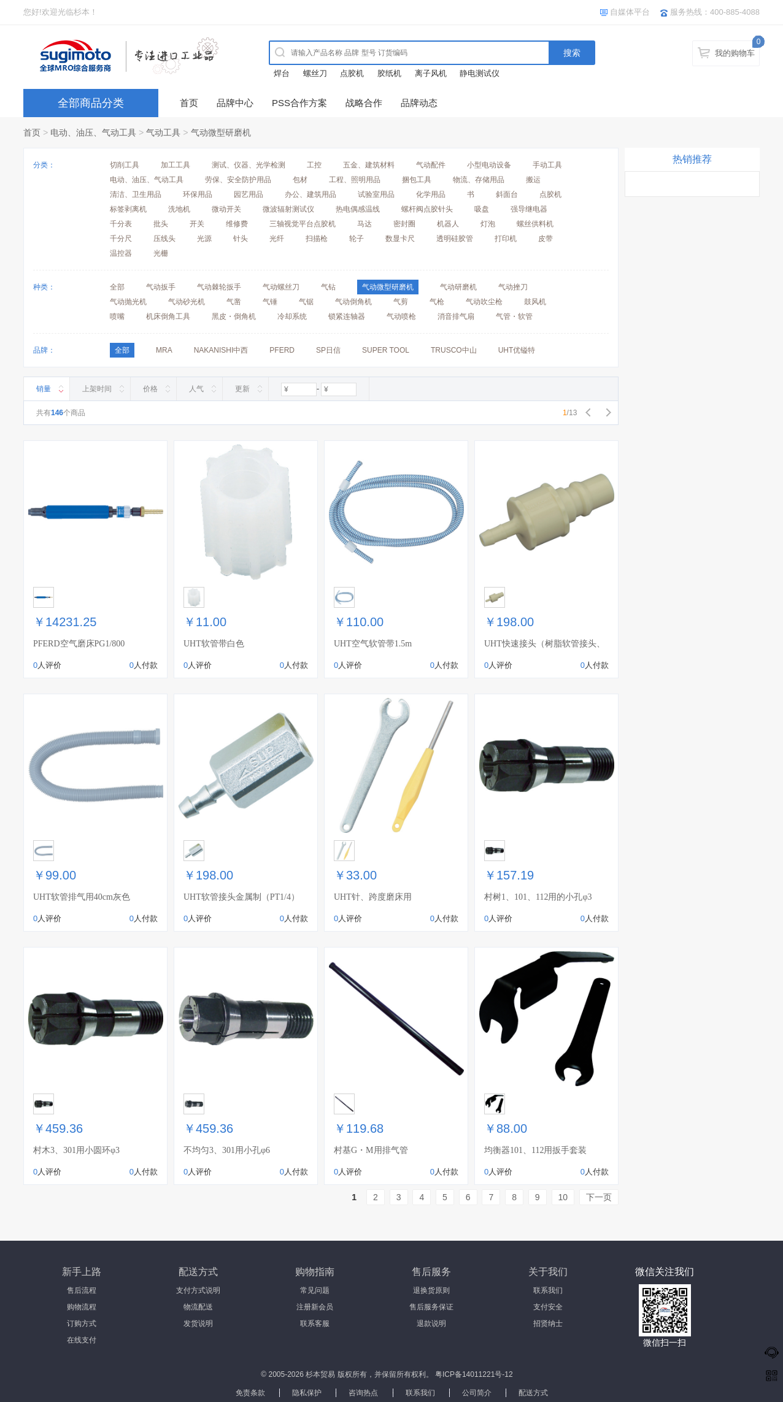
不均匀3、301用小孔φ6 (226, 1150)
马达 (364, 224)
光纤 (276, 238)
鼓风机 (535, 301)
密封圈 (404, 224)
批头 (160, 224)
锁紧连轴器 (346, 316)
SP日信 (328, 350)
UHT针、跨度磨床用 (373, 897)
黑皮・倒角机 (234, 316)
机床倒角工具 (168, 316)
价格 (150, 389)
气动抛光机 (128, 301)
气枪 (437, 301)
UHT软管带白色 (213, 643)
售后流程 (81, 1290)
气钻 (328, 287)
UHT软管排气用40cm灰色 (81, 897)
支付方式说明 (198, 1290)
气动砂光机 (186, 301)
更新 (242, 389)
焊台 (282, 73)
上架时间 (97, 389)
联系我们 (548, 1290)
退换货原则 (431, 1290)
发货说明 (198, 1323)
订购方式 (81, 1323)
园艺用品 (248, 194)
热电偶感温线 (358, 209)
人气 (196, 389)
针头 (240, 238)
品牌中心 (235, 103)
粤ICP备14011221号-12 (474, 1374)
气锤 (270, 301)
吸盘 (481, 209)
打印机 (506, 238)
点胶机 (352, 73)
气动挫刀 (513, 287)
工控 (314, 165)
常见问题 (315, 1290)
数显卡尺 (400, 238)
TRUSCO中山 (454, 350)
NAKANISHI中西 (221, 350)
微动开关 (226, 209)
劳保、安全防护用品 (238, 179)
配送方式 (533, 1393)
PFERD (282, 350)
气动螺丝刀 (281, 287)
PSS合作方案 (299, 103)
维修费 (237, 224)
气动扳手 (161, 287)
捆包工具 (416, 179)
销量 (43, 389)
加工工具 (175, 165)
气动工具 (163, 132)
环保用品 (197, 194)
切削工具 (124, 165)
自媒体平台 (630, 12)
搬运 (533, 179)
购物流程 (81, 1307)
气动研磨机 (458, 287)
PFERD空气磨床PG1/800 (79, 643)
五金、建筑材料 (369, 165)
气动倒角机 (353, 301)
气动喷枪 (401, 316)
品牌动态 (419, 103)
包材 (300, 179)
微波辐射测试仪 (288, 209)
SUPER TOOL (385, 350)
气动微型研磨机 (221, 132)
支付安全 (548, 1307)
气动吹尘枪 (484, 301)
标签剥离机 (128, 209)
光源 (204, 238)
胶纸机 (389, 73)
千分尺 (121, 238)
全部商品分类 (91, 103)
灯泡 (487, 224)
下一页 (599, 1197)
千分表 (121, 224)
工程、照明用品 (354, 179)
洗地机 (179, 209)
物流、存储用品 (478, 179)
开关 (197, 224)
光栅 (160, 253)
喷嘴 (117, 316)
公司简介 (477, 1393)
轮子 (356, 238)
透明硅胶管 (454, 238)
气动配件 (431, 165)
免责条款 (250, 1393)
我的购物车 (735, 53)
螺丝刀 (315, 73)
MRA (164, 350)
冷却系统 (292, 316)
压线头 (164, 238)
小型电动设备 (489, 165)
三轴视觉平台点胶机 (302, 224)
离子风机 (431, 73)
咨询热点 (363, 1393)
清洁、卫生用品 (135, 194)
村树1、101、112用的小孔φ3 (538, 897)
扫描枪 (317, 238)
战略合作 (363, 103)
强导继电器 (529, 209)
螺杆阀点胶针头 (427, 209)
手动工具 (547, 165)
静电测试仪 (480, 73)
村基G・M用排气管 (371, 1150)
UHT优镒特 (517, 350)
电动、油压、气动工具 (93, 132)
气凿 (233, 301)
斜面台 (507, 194)
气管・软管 (514, 316)
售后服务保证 (431, 1307)
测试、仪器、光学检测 (248, 165)
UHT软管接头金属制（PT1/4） (241, 897)
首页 (189, 103)
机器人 (448, 224)
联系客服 (315, 1323)
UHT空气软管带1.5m (373, 643)
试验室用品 (376, 194)
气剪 (400, 301)
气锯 (306, 301)
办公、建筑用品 (310, 194)
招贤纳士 (548, 1323)
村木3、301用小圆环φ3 (76, 1150)
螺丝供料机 (535, 224)
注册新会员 (314, 1307)
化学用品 (431, 194)
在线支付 (81, 1340)
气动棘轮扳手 (219, 287)
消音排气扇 (456, 316)
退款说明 (431, 1323)
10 (563, 1197)
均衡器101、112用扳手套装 (535, 1150)
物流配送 (198, 1307)
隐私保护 (307, 1393)
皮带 (545, 238)
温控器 (121, 253)
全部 (117, 287)
